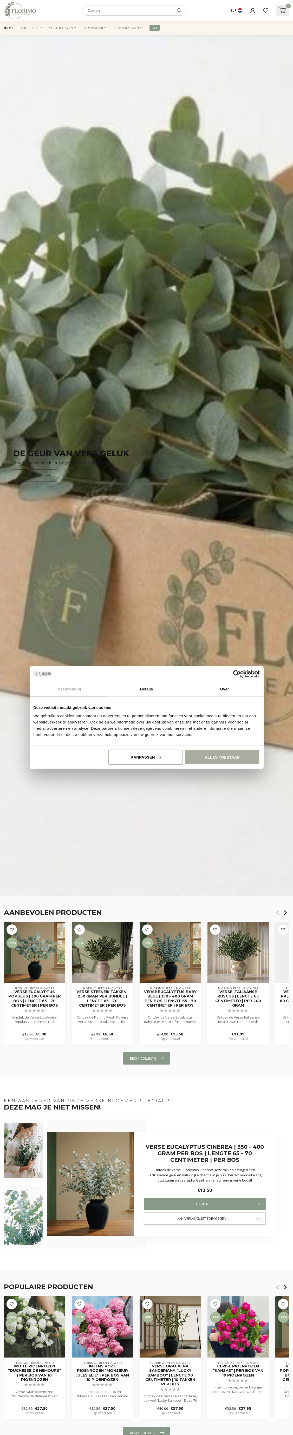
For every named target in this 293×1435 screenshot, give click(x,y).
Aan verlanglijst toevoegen (218, 1219)
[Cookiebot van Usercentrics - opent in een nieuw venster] (237, 674)
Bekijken (227, 1204)
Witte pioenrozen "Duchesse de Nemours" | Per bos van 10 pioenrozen (34, 1373)
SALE (155, 28)
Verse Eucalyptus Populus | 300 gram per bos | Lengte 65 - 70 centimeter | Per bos (34, 999)
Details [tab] (146, 689)
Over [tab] (224, 689)
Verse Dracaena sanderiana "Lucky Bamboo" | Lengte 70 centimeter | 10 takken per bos (170, 1375)
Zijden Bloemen (126, 28)
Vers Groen (30, 28)
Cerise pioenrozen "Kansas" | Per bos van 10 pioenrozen (238, 1370)
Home (8, 28)
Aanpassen (146, 757)
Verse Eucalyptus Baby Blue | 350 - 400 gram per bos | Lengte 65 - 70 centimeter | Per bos (170, 999)
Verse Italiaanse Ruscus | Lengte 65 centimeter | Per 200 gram (238, 999)
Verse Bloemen (61, 28)
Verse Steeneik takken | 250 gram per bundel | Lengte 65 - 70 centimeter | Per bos (102, 999)
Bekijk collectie (147, 1058)
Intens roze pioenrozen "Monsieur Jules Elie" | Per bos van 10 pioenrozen (102, 1373)
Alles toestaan (222, 757)
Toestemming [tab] (68, 689)
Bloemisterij (93, 28)
